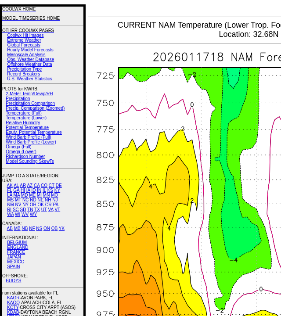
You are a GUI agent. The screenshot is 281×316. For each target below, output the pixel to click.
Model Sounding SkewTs (30, 161)
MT (18, 200)
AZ (29, 185)
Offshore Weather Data (29, 64)
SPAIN (13, 266)
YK (62, 228)
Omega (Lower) (21, 151)
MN (46, 195)
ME (32, 195)
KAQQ (13, 302)
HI (23, 190)
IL (44, 190)
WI (17, 214)
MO (54, 195)
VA (51, 209)
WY (33, 214)
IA (28, 190)
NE (40, 200)
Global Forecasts (23, 45)
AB (10, 228)
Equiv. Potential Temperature (33, 132)
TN (30, 209)
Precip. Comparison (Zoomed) (35, 108)
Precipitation (18, 98)
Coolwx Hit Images (25, 35)
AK (10, 185)
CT (51, 185)
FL (9, 190)
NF (32, 228)
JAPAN (14, 257)
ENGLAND (17, 247)
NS (39, 228)
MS (10, 200)
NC (25, 200)
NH (48, 200)
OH (33, 204)
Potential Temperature (27, 127)
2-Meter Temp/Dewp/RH (29, 93)
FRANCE (16, 252)
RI (9, 209)
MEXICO (15, 261)
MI (39, 195)
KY (57, 190)
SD (23, 209)
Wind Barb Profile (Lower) (31, 142)
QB (54, 228)
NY (25, 204)
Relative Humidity (23, 122)
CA (37, 185)
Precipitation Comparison (30, 103)
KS (50, 190)
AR (23, 185)
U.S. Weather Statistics (29, 78)
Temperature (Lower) (26, 117)
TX (37, 209)
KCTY (12, 307)
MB (17, 228)
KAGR (13, 297)
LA (9, 195)
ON (46, 228)
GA (16, 190)
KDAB (13, 312)
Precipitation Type (24, 69)
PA (55, 204)
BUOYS (13, 280)
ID (33, 190)
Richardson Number (25, 156)
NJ (55, 200)
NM (10, 204)
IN (39, 190)
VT (57, 209)
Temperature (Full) (24, 113)
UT (44, 209)
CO (44, 185)
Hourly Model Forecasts (30, 49)
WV (25, 214)
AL (16, 185)
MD (24, 195)
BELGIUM (17, 242)
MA (17, 195)
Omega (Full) (18, 146)
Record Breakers (23, 74)
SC (16, 209)
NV (18, 204)
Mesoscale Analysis (26, 54)
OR (48, 204)
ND (33, 200)
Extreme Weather (24, 40)
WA (10, 214)
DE (59, 185)
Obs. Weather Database (30, 59)
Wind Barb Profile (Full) (28, 137)
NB (25, 228)
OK (40, 204)
